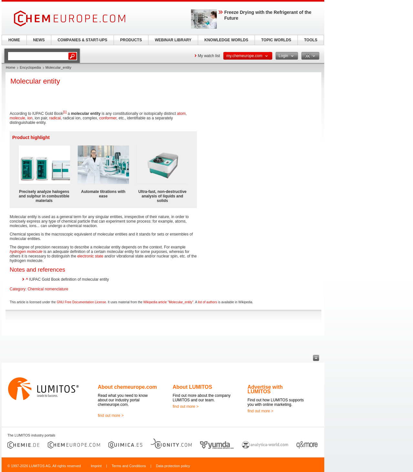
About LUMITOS (192, 387)
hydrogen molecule (26, 251)
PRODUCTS (131, 40)
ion (30, 118)
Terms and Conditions (129, 466)
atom (181, 113)
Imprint (96, 466)
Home (10, 67)
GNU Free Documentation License (81, 302)
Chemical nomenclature (47, 289)
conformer (107, 118)
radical (55, 118)
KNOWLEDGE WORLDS (226, 40)
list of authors (207, 302)
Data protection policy (173, 466)
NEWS (39, 40)
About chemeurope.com (127, 387)
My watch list (209, 56)
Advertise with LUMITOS (265, 389)
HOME (14, 40)
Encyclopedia (30, 67)
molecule (17, 118)
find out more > (111, 415)
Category (17, 289)
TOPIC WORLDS (276, 40)
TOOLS (310, 40)
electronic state (90, 256)
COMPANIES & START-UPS (82, 40)
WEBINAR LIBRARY (173, 40)
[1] (64, 112)
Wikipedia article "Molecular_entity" (168, 302)
